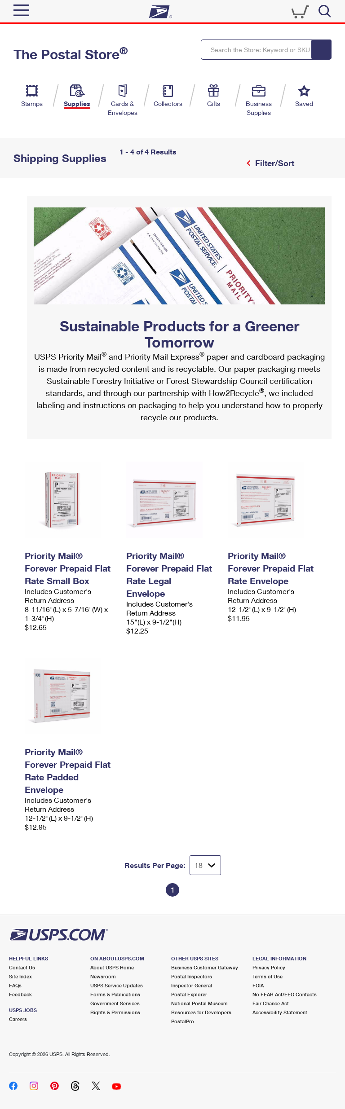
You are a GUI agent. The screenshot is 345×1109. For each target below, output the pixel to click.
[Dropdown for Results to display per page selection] (205, 865)
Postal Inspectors (191, 976)
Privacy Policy (268, 967)
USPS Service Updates (116, 985)
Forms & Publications (115, 994)
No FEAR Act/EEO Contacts (284, 994)
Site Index (20, 976)
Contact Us (22, 967)
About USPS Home (112, 967)
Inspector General (191, 985)
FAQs (15, 985)
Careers (18, 1019)
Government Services (115, 1003)
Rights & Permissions (115, 1012)
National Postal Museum (199, 1003)
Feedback (20, 994)
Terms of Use (267, 976)
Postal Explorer (189, 994)
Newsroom (103, 976)
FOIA (258, 985)
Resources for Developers (201, 1012)
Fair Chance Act (270, 1003)
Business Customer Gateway (204, 967)
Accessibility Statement (279, 1012)
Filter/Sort (273, 163)
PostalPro (182, 1021)
